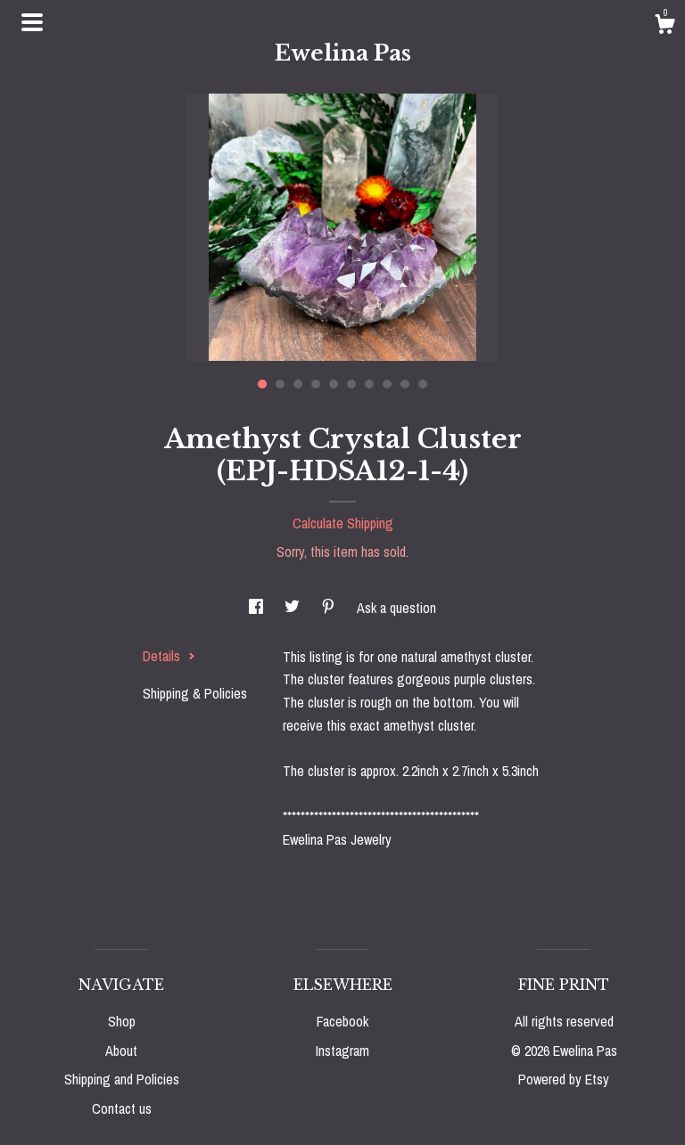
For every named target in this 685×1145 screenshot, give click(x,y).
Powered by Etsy (563, 1079)
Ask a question (396, 607)
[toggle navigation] (32, 22)
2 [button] (280, 384)
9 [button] (404, 384)
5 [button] (333, 384)
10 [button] (422, 384)
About (121, 1050)
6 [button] (351, 384)
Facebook (342, 1021)
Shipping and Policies (121, 1079)
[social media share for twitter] (294, 607)
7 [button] (369, 384)
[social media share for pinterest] (330, 607)
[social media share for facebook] (258, 607)
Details (169, 656)
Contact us (122, 1108)
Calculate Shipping (343, 523)
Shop (122, 1021)
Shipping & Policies (195, 693)
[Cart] (664, 26)
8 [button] (387, 384)
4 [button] (315, 384)
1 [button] (262, 384)
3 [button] (297, 384)
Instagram (342, 1050)
